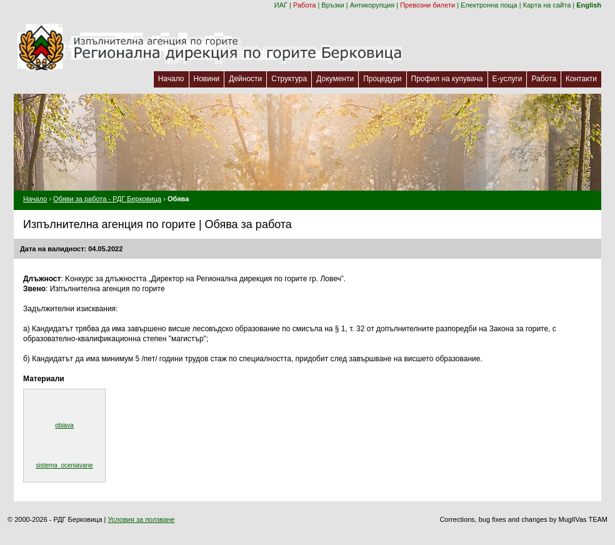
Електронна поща (489, 5)
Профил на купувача (447, 78)
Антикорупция (372, 5)
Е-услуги (507, 78)
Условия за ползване (141, 519)
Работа (304, 5)
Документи (335, 78)
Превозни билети (427, 5)
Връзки (332, 5)
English (588, 5)
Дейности (245, 78)
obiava (64, 425)
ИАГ (281, 5)
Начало (171, 78)
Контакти (581, 78)
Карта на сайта (547, 5)
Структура (289, 78)
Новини (207, 78)
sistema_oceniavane (64, 465)
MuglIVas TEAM (583, 519)
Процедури (382, 78)
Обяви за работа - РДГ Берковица (107, 198)
